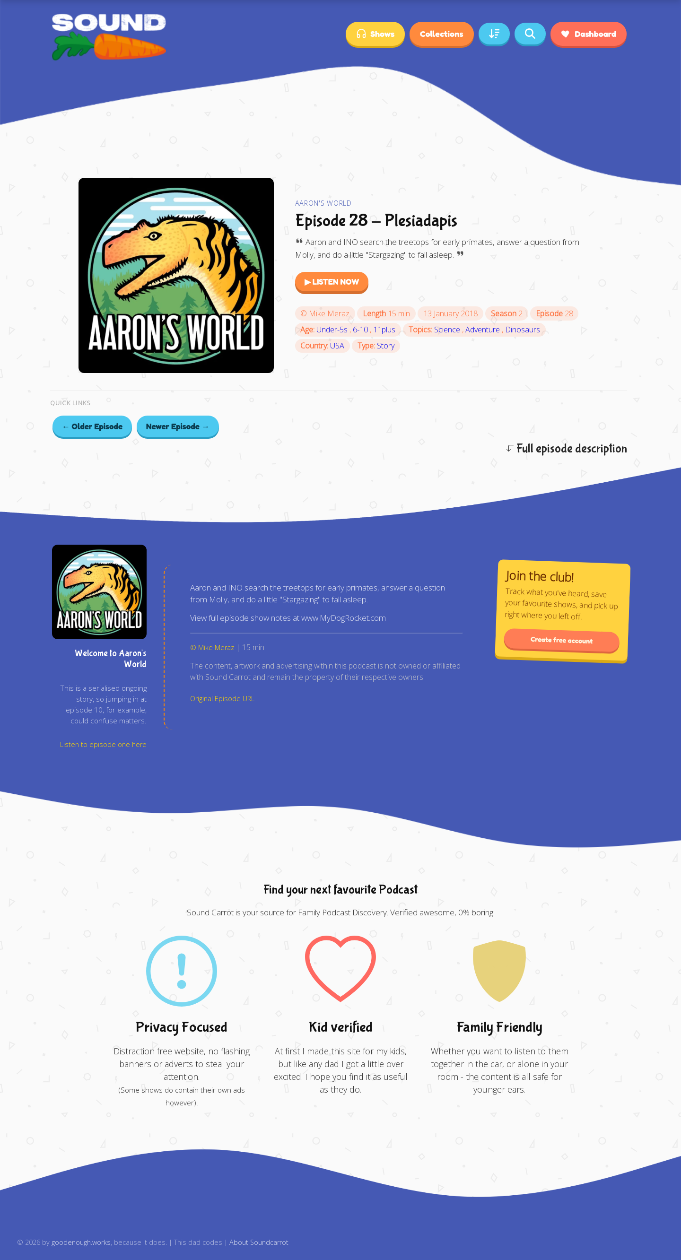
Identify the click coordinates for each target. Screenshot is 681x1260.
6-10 (361, 329)
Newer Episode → (178, 426)
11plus (384, 329)
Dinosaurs (522, 329)
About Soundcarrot (258, 1242)
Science (448, 329)
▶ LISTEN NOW (332, 282)
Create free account (562, 639)
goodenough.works (81, 1242)
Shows (375, 33)
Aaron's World (323, 203)
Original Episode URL (222, 698)
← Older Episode (92, 426)
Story (385, 345)
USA (337, 345)
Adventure (483, 329)
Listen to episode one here (103, 744)
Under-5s (332, 329)
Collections (441, 33)
